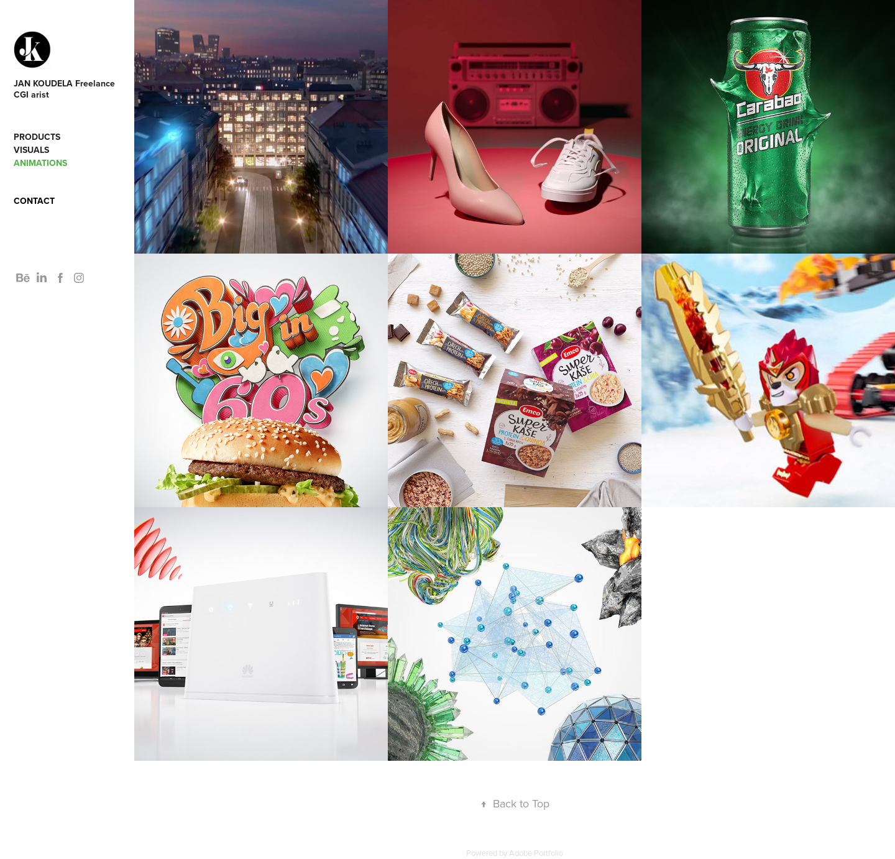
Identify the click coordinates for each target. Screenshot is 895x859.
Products (37, 137)
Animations (40, 163)
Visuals (31, 150)
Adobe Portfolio (536, 852)
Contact (34, 201)
